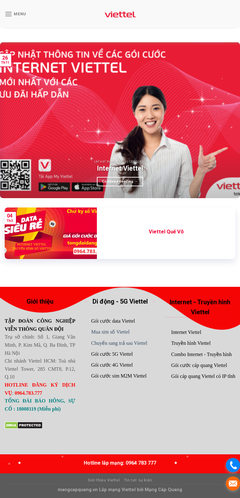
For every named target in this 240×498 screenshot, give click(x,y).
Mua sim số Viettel (110, 331)
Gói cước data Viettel (113, 321)
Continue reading (120, 181)
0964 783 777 (141, 463)
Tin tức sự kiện (138, 480)
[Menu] (15, 14)
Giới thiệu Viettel (104, 480)
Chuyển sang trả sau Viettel (119, 343)
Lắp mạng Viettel (118, 489)
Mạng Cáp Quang (162, 489)
